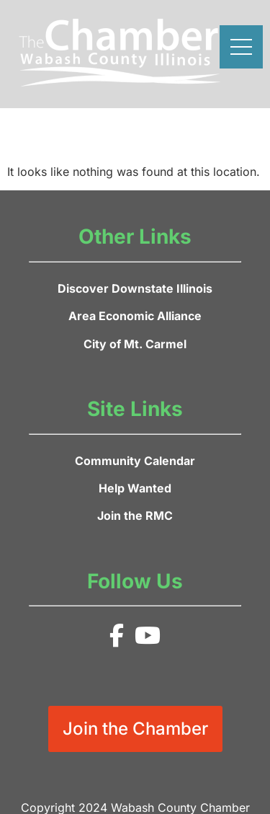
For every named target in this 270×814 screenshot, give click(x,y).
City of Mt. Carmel (135, 344)
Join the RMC (135, 515)
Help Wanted (135, 488)
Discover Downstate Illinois (135, 288)
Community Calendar (135, 461)
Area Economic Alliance (135, 316)
